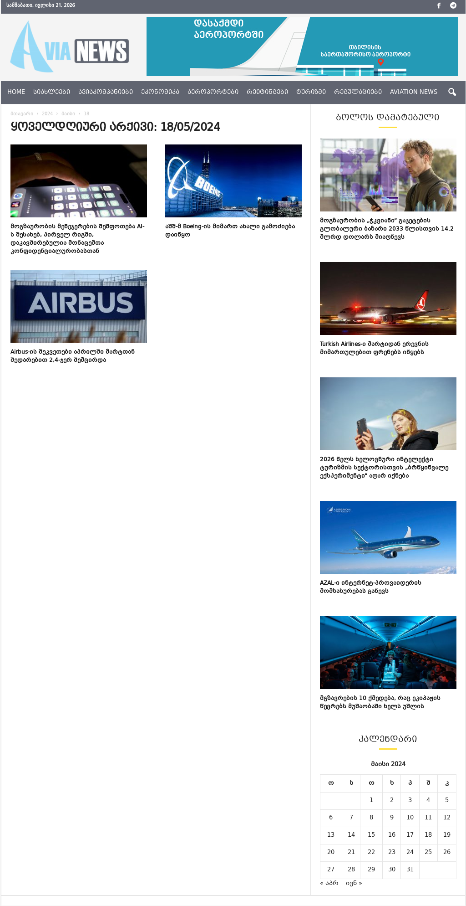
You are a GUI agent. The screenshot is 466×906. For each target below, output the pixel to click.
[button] (452, 92)
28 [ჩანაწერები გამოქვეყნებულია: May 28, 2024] (351, 870)
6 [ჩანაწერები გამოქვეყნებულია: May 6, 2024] (331, 818)
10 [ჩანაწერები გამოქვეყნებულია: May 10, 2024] (410, 818)
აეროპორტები (212, 92)
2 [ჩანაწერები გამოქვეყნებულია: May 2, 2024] (392, 800)
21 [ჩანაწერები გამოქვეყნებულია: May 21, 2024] (351, 852)
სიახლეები (51, 92)
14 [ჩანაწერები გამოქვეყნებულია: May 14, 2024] (351, 835)
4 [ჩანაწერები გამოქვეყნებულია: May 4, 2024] (428, 800)
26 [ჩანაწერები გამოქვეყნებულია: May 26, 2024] (447, 852)
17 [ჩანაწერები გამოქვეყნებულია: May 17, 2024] (410, 835)
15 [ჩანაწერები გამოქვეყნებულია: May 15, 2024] (371, 835)
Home (16, 92)
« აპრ (329, 883)
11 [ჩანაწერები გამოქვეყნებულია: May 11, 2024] (428, 818)
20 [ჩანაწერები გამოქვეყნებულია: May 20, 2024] (330, 852)
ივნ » (354, 883)
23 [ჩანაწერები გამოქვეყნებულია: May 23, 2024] (391, 852)
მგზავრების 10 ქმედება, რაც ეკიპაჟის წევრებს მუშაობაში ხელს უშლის (380, 703)
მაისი (68, 114)
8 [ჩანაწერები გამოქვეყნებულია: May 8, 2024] (371, 818)
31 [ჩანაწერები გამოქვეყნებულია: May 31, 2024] (410, 870)
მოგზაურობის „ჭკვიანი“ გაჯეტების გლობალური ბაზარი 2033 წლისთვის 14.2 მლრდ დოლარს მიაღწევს (387, 229)
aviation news (413, 92)
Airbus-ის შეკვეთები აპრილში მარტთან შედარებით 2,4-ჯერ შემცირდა (72, 356)
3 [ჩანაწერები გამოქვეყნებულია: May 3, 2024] (410, 800)
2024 (47, 114)
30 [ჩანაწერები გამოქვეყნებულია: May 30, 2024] (391, 870)
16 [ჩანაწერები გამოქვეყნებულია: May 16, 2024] (391, 835)
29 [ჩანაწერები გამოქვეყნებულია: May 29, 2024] (371, 870)
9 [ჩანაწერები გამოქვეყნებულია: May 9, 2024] (392, 818)
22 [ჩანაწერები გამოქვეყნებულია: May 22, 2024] (371, 852)
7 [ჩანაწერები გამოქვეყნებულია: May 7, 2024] (351, 818)
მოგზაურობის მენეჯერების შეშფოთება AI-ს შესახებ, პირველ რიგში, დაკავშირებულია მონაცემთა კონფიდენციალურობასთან (77, 239)
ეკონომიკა (160, 92)
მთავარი (21, 114)
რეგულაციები (358, 92)
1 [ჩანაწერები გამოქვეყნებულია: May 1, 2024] (371, 800)
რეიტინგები (267, 92)
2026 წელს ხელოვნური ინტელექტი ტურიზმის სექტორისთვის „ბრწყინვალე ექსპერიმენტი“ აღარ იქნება (384, 468)
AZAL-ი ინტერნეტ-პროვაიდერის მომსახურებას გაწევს (370, 587)
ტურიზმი (311, 92)
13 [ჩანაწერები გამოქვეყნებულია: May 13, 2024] (330, 835)
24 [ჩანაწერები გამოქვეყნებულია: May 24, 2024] (410, 852)
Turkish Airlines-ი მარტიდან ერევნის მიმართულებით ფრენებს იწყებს (374, 348)
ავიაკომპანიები (105, 92)
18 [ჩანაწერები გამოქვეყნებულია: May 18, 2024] (428, 835)
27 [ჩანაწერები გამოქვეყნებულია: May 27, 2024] (330, 870)
